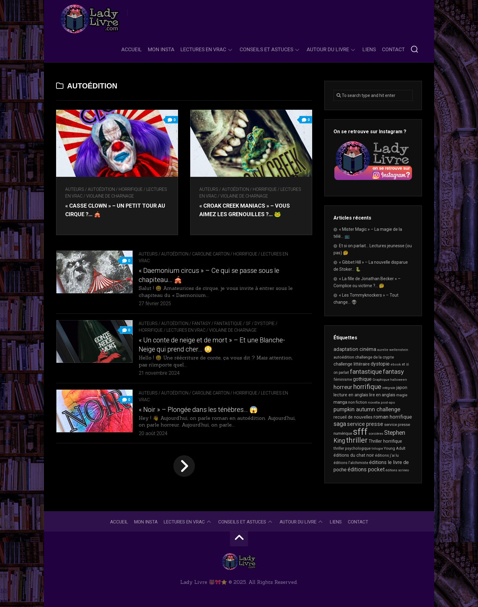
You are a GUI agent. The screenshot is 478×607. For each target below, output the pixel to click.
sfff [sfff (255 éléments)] (360, 432)
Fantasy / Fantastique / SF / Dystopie (233, 323)
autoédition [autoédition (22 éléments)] (344, 357)
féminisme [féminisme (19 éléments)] (343, 379)
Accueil (131, 49)
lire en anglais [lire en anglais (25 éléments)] (382, 394)
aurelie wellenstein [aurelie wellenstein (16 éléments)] (392, 350)
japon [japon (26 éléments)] (401, 387)
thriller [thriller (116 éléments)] (357, 440)
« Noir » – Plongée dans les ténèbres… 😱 (198, 409)
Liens (369, 49)
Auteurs (74, 189)
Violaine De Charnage (110, 196)
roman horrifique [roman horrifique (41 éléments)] (392, 417)
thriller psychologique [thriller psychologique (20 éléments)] (352, 448)
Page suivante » (184, 466)
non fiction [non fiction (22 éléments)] (357, 402)
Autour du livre (328, 49)
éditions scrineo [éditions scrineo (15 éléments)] (397, 470)
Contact (393, 49)
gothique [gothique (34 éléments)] (362, 379)
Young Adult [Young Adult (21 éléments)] (394, 448)
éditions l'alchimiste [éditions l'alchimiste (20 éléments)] (351, 462)
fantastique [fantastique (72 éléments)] (366, 371)
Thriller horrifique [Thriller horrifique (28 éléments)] (385, 441)
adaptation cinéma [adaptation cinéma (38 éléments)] (355, 349)
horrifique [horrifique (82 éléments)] (367, 387)
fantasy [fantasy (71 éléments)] (393, 371)
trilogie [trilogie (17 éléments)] (377, 448)
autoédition (101, 189)
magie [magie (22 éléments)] (401, 395)
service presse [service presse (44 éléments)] (365, 424)
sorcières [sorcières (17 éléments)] (376, 433)
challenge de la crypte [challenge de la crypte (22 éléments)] (374, 357)
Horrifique (131, 189)
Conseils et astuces (266, 49)
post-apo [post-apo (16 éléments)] (388, 403)
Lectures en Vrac (203, 49)
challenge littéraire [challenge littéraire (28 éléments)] (352, 364)
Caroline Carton (211, 254)
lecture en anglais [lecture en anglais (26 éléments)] (351, 394)
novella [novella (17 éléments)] (374, 402)
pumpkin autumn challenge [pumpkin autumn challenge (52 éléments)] (367, 409)
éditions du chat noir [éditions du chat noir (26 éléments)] (354, 455)
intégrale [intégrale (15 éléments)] (388, 388)
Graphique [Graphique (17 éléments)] (381, 379)
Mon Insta (161, 49)
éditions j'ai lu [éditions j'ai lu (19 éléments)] (387, 455)
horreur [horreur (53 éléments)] (343, 387)
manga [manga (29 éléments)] (340, 402)
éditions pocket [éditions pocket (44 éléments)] (366, 469)
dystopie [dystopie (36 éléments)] (380, 364)
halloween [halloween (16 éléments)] (398, 380)
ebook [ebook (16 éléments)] (396, 364)
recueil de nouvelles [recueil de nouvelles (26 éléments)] (353, 417)
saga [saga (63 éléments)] (340, 423)
